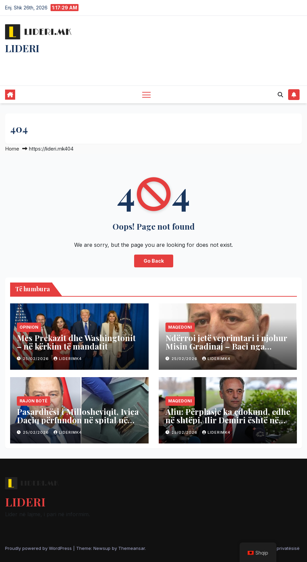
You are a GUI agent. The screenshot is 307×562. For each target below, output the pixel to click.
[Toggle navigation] (146, 94)
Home (12, 148)
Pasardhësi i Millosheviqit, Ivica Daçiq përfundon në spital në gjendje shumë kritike (78, 420)
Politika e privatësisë (278, 548)
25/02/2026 (36, 358)
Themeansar (131, 548)
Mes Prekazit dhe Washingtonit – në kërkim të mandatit (76, 342)
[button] (280, 94)
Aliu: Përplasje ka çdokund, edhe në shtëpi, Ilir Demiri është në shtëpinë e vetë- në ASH (227, 420)
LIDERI (22, 48)
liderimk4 (68, 358)
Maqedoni (180, 327)
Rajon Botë (34, 400)
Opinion (29, 327)
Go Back (154, 261)
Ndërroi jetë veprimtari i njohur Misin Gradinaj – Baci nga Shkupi (226, 346)
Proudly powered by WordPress (39, 548)
